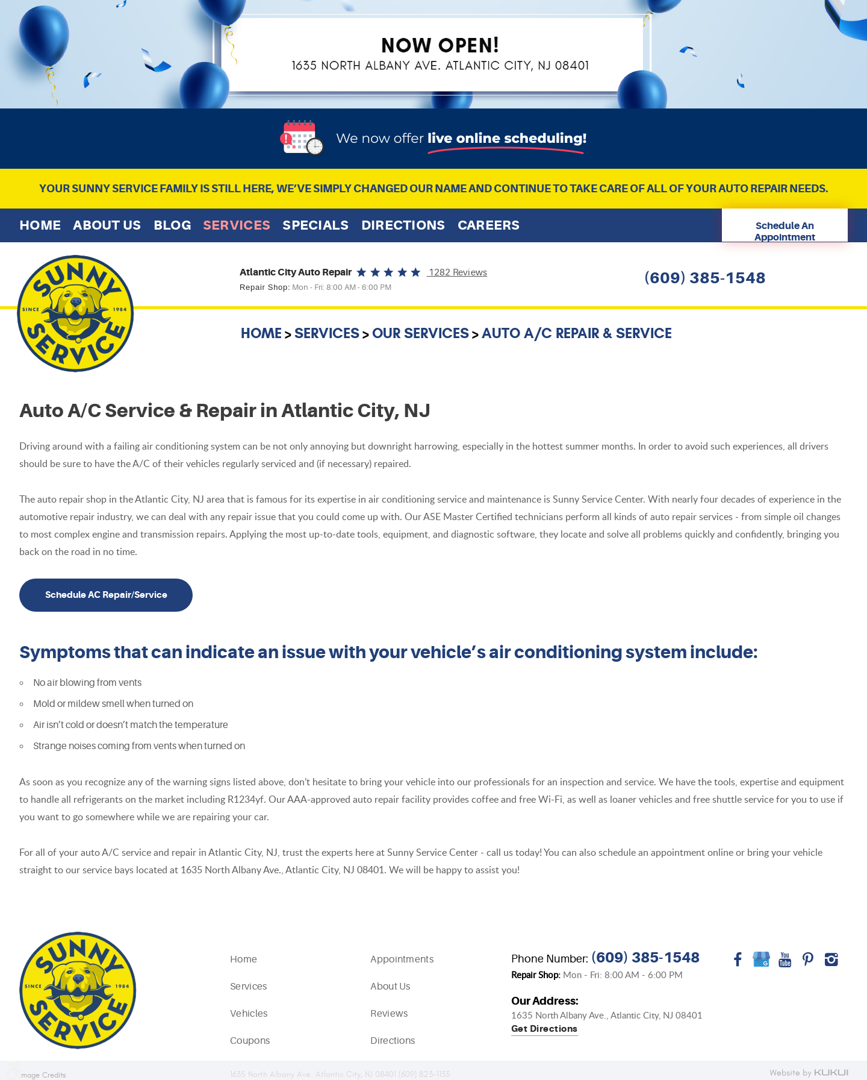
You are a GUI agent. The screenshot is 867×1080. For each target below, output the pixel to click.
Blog (172, 225)
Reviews (389, 1014)
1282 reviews (457, 273)
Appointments (402, 959)
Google (761, 964)
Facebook (738, 964)
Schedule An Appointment (784, 231)
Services (236, 225)
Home (40, 225)
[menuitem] (40, 225)
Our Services (420, 333)
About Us (107, 225)
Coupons (250, 1041)
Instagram (832, 964)
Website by (808, 1073)
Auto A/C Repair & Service (577, 333)
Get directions (544, 1029)
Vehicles (248, 1014)
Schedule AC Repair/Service (106, 594)
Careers (489, 225)
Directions (403, 225)
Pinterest (808, 964)
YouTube (785, 964)
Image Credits (42, 1075)
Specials (315, 225)
